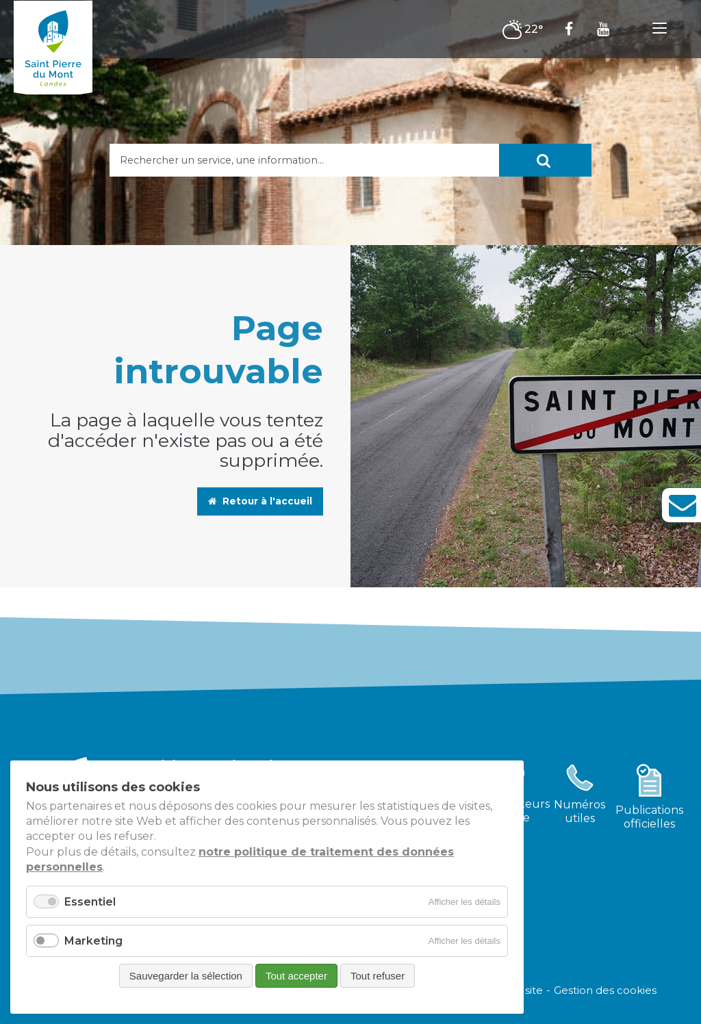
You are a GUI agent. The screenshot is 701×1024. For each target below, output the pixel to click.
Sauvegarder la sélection (185, 976)
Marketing (93, 940)
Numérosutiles (579, 811)
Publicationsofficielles (649, 817)
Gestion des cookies (605, 990)
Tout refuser (377, 976)
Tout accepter (296, 976)
